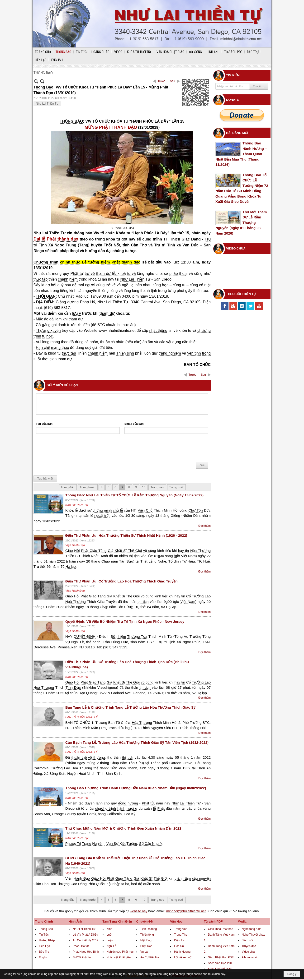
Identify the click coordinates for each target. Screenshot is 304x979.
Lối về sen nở (182, 957)
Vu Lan (144, 951)
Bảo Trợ (44, 951)
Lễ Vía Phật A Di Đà (85, 934)
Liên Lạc (44, 946)
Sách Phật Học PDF (220, 957)
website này (138, 911)
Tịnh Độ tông (148, 929)
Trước (161, 81)
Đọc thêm (204, 525)
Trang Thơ (180, 934)
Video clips (249, 951)
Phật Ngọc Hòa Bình (86, 951)
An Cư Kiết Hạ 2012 (85, 940)
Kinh (109, 929)
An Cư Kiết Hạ (149, 957)
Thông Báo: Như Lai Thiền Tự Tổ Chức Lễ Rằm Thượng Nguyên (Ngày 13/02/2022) (134, 495)
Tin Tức (44, 934)
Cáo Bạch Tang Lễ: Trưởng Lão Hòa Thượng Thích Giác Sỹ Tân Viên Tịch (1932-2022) (137, 742)
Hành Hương (182, 951)
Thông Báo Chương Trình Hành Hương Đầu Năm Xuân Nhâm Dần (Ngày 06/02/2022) (135, 788)
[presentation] (72, 448)
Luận (110, 940)
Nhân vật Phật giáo (119, 957)
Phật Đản (146, 946)
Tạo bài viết (45, 478)
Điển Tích (180, 940)
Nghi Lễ (112, 946)
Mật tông (146, 940)
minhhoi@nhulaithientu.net (186, 911)
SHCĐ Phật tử (82, 957)
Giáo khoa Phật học (220, 929)
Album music (250, 957)
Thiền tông (147, 934)
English (43, 957)
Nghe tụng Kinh (251, 929)
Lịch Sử (179, 946)
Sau (172, 81)
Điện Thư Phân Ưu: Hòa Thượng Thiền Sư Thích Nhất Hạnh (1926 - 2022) (126, 535)
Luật (109, 934)
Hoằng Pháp (47, 940)
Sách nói (247, 940)
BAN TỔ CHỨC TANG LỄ (81, 717)
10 (143, 487)
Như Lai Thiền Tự (47, 103)
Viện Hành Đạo (75, 545)
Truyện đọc (249, 946)
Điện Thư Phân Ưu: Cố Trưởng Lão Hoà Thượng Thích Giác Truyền (121, 581)
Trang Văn (180, 929)
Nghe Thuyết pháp (253, 934)
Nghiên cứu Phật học (120, 951)
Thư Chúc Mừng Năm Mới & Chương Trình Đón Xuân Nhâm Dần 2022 (123, 828)
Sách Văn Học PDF (220, 963)
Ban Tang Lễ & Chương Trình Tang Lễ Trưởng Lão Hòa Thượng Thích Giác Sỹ (130, 707)
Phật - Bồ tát (81, 946)
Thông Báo (46, 929)
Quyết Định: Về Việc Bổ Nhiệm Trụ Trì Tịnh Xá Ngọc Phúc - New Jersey (124, 621)
